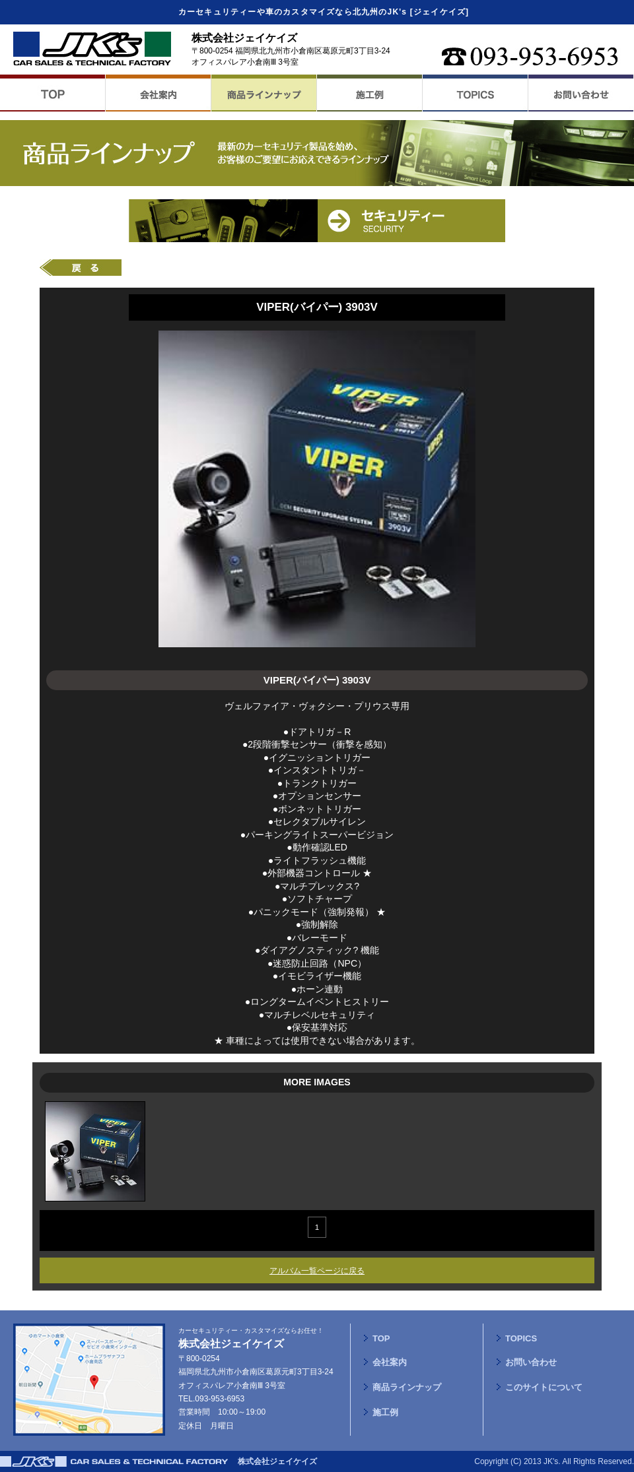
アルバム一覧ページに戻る (317, 1270)
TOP (381, 1338)
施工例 (385, 1412)
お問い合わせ (531, 1362)
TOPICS (521, 1338)
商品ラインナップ (406, 1387)
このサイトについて (543, 1387)
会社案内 (389, 1362)
